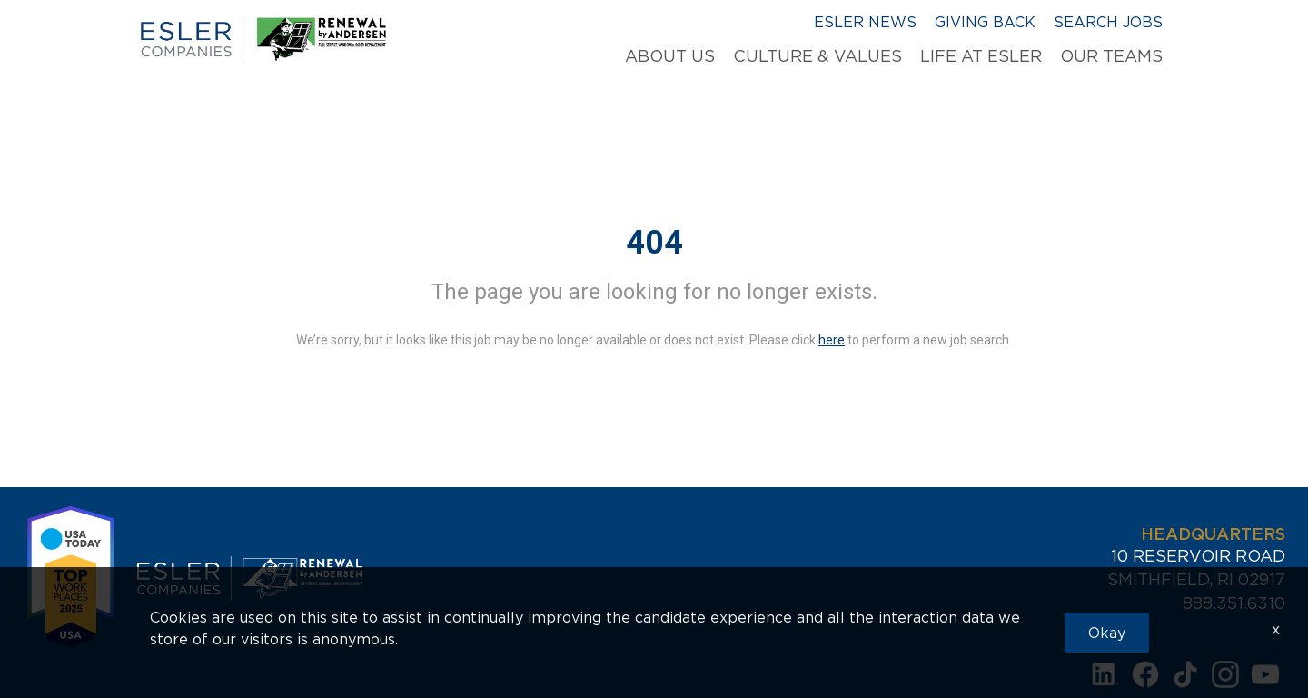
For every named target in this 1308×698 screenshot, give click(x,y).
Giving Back (985, 22)
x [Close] (1276, 629)
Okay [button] (1106, 632)
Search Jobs (1108, 22)
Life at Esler (981, 56)
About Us (670, 56)
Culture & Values (817, 56)
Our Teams (1111, 56)
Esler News (865, 22)
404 (654, 243)
